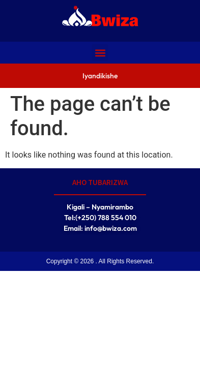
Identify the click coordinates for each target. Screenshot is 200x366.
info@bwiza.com (110, 228)
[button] (100, 52)
